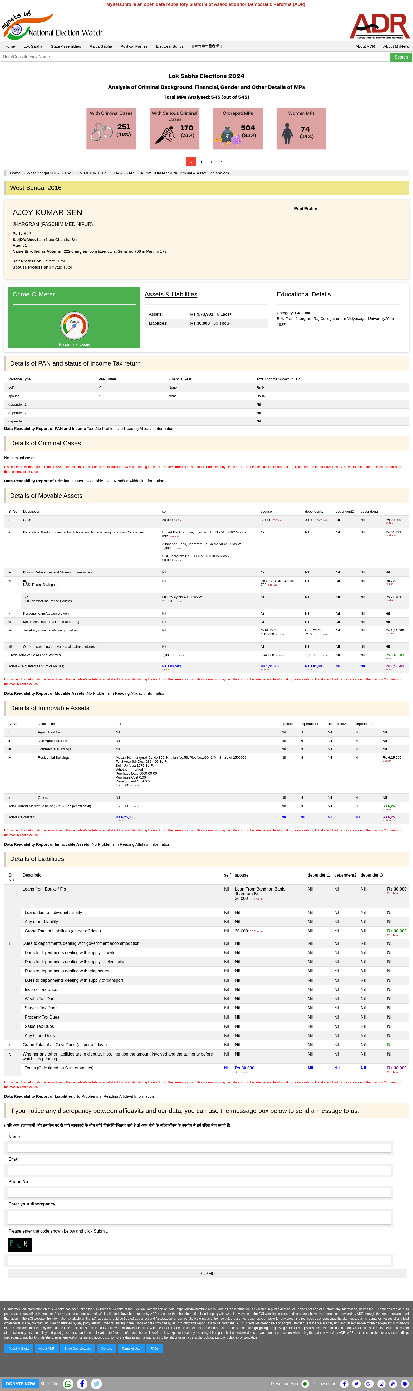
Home (9, 46)
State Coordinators (78, 1348)
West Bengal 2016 (43, 173)
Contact (106, 1348)
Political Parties (134, 46)
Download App (284, 1384)
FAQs (154, 1348)
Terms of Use (131, 1348)
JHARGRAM (123, 173)
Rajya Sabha (101, 46)
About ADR (365, 46)
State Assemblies (66, 46)
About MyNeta (396, 46)
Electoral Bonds (170, 46)
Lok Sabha (32, 46)
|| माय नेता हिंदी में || (207, 46)
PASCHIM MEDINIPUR (85, 173)
